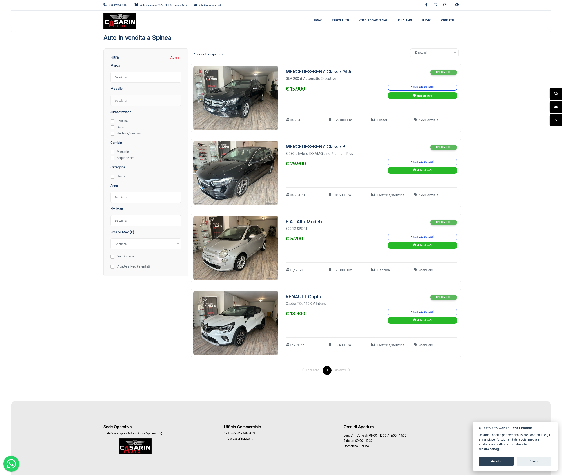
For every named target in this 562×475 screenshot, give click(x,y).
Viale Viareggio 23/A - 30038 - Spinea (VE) (160, 5)
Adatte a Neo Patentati (133, 266)
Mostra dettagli (489, 449)
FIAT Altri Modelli (304, 222)
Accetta (496, 461)
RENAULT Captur (304, 297)
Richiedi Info (422, 96)
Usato (121, 176)
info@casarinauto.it (207, 5)
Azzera (175, 58)
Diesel (121, 127)
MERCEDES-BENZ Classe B (315, 147)
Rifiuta (534, 461)
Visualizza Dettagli (422, 87)
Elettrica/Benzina (129, 133)
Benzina (122, 121)
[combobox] (145, 77)
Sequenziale (125, 158)
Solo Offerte (125, 256)
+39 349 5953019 (115, 5)
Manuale (123, 152)
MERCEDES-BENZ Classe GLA (318, 72)
